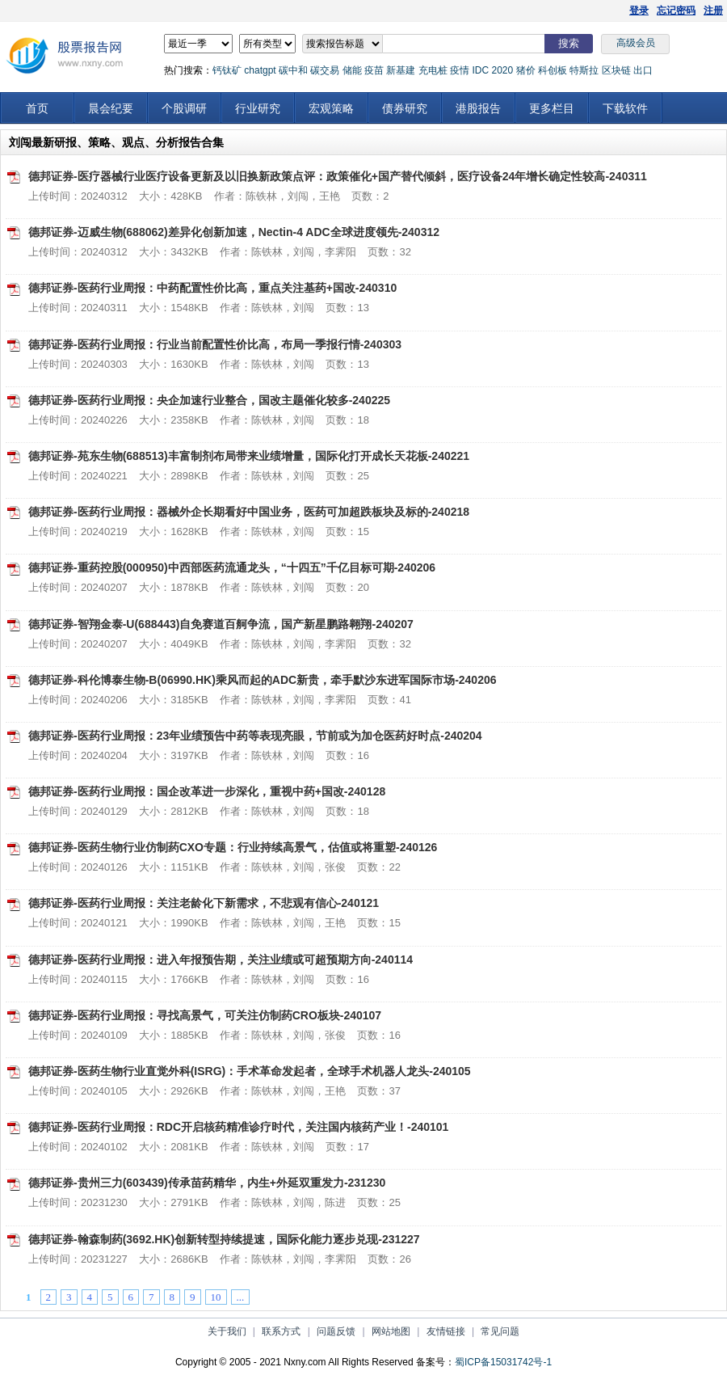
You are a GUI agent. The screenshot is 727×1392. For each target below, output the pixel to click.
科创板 (552, 70)
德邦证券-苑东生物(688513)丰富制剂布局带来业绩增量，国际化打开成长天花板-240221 (248, 455)
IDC (480, 70)
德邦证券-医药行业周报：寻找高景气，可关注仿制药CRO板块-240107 (204, 1015)
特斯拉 (584, 70)
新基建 (400, 70)
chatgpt (259, 70)
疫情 (459, 70)
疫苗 (374, 70)
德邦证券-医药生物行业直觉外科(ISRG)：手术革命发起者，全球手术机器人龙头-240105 (249, 1071)
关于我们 (227, 1331)
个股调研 (184, 108)
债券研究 (404, 108)
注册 (713, 10)
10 (216, 1297)
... (241, 1297)
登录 (639, 10)
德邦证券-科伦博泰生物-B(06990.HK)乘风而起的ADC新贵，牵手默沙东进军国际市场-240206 (262, 679)
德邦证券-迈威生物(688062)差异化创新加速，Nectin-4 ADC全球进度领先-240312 (233, 232)
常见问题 (500, 1331)
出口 (643, 70)
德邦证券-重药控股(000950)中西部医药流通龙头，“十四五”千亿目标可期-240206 (231, 567)
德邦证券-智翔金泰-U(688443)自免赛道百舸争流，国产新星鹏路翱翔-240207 (221, 624)
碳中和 (293, 70)
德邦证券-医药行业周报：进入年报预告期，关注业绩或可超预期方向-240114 (220, 959)
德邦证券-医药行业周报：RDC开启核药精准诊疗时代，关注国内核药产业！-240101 (238, 1126)
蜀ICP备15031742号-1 (503, 1362)
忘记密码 (676, 10)
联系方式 (281, 1331)
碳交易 (324, 70)
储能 (352, 70)
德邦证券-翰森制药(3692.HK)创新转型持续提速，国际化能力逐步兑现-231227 (224, 1239)
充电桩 (433, 70)
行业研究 (257, 108)
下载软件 (625, 108)
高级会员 (635, 43)
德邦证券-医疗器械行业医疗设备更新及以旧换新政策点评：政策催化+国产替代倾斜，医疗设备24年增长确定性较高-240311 (337, 176)
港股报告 (478, 108)
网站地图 (391, 1331)
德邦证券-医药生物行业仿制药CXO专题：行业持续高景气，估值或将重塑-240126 (232, 847)
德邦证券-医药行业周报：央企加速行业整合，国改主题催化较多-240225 (209, 400)
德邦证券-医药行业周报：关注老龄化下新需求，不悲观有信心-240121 (203, 902)
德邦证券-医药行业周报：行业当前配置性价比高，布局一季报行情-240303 (214, 344)
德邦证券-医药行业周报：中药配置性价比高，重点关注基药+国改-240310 (212, 287)
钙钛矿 (227, 70)
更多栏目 (551, 108)
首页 (37, 108)
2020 (502, 70)
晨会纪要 (110, 108)
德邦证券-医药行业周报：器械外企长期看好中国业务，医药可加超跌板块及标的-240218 (248, 511)
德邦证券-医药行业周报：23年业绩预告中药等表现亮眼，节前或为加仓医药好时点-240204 (255, 735)
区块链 (616, 70)
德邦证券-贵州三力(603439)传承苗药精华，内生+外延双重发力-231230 (206, 1182)
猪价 (526, 70)
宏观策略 (331, 108)
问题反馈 (336, 1331)
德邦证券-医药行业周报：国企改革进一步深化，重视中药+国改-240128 (206, 791)
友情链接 (446, 1331)
